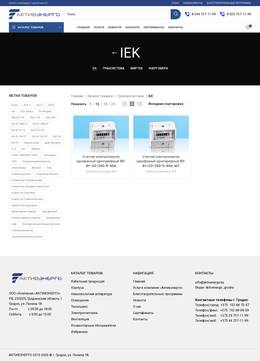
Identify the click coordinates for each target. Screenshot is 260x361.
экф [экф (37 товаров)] (14, 224)
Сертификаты (143, 313)
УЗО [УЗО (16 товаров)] (14, 161)
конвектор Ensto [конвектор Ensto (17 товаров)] (21, 174)
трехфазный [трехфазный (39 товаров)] (53, 217)
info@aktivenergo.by (209, 282)
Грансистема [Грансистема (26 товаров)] (31, 142)
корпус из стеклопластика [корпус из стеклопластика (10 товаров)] (27, 199)
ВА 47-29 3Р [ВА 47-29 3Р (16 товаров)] (37, 130)
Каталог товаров (101, 96)
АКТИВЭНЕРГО (21, 355)
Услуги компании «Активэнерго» (158, 288)
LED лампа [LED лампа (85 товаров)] (27, 111)
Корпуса (77, 288)
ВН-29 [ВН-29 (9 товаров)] (15, 142)
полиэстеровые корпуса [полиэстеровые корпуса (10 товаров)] (26, 217)
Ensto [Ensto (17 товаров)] (15, 105)
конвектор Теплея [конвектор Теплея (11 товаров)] (47, 174)
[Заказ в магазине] (168, 104)
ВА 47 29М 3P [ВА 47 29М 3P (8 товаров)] (41, 123)
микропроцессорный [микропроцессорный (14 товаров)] (24, 211)
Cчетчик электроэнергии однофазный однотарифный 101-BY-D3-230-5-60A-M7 (161, 161)
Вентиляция (80, 319)
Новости (139, 300)
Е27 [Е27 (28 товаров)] (24, 148)
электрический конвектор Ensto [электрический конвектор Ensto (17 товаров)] (41, 224)
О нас (137, 307)
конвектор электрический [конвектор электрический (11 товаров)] (27, 180)
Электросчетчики (131, 96)
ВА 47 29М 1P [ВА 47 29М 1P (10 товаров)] (19, 123)
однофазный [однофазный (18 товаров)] (49, 211)
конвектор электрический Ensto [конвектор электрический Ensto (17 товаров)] (30, 186)
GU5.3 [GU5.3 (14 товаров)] (27, 105)
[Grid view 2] (124, 104)
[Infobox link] (200, 14)
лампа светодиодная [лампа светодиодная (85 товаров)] (24, 205)
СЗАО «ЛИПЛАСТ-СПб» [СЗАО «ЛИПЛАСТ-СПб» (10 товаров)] (25, 155)
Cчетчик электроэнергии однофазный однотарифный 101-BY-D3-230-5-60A (101, 161)
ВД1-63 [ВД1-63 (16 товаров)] (57, 136)
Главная (77, 96)
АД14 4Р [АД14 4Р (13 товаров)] (50, 117)
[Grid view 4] (139, 104)
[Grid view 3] (132, 104)
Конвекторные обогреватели (93, 325)
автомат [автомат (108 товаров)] (36, 167)
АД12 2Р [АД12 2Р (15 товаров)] (35, 117)
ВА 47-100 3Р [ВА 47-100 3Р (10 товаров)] (39, 136)
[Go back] (115, 53)
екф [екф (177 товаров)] (49, 167)
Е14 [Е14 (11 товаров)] (14, 148)
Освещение (80, 300)
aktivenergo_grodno (220, 287)
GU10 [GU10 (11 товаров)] (39, 105)
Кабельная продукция (87, 281)
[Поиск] (122, 14)
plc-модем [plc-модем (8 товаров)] (45, 111)
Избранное (79, 332)
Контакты (140, 319)
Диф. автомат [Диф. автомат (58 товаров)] (53, 142)
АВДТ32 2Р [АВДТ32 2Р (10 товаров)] (18, 117)
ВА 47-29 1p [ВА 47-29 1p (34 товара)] (18, 130)
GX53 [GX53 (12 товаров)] (51, 105)
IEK (114, 171)
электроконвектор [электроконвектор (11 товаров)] (22, 230)
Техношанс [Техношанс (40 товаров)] (49, 155)
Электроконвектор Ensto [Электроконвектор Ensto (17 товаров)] (36, 161)
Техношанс (79, 307)
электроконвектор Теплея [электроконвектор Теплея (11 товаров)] (27, 236)
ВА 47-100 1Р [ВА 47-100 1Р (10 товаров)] (19, 136)
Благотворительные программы (158, 294)
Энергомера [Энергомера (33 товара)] (19, 167)
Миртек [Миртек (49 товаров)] (35, 148)
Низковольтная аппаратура (91, 294)
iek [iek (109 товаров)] (13, 111)
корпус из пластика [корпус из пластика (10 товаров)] (23, 192)
